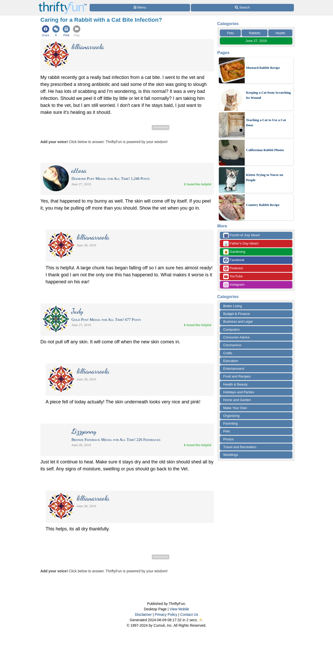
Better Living (232, 306)
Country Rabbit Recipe (262, 205)
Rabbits (254, 33)
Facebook (233, 260)
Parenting (230, 423)
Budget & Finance (236, 314)
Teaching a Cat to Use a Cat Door (266, 122)
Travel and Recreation (239, 447)
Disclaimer (143, 614)
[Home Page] (62, 3)
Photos (228, 439)
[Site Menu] (140, 7)
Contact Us (189, 614)
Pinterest (233, 268)
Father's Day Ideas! (241, 243)
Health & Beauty (235, 384)
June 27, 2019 (256, 41)
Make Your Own (235, 408)
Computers (231, 329)
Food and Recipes (237, 376)
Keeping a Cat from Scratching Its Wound (268, 95)
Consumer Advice (236, 337)
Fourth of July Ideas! (241, 235)
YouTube (233, 276)
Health (280, 33)
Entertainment (233, 369)
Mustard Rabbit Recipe (263, 68)
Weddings (230, 455)
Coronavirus (232, 345)
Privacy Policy (166, 614)
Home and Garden (237, 400)
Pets (230, 33)
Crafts (227, 353)
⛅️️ (201, 620)
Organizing (231, 416)
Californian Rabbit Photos (265, 150)
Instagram (233, 284)
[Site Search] (242, 7)
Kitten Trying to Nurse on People (264, 177)
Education (230, 361)
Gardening (234, 252)
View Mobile (179, 609)
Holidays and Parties (238, 392)
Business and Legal (237, 321)
